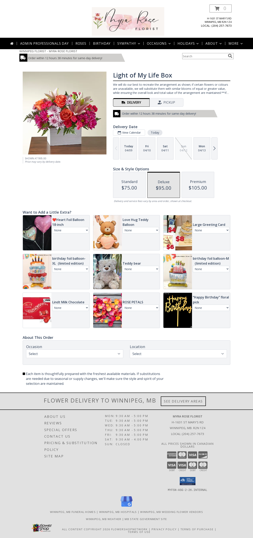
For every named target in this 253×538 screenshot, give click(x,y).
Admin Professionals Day (44, 43)
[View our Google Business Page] (126, 507)
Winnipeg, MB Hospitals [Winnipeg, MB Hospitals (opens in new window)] (118, 512)
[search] (230, 56)
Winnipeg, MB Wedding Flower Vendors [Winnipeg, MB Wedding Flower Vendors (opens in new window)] (171, 512)
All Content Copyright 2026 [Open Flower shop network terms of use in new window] (86, 529)
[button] (221, 8)
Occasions (159, 43)
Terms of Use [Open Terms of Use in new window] (139, 532)
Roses (80, 43)
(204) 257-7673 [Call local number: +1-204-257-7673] (221, 26)
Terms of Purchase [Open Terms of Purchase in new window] (197, 529)
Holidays (189, 43)
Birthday (102, 43)
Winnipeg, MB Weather (103, 519)
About (214, 43)
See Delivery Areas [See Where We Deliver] (183, 401)
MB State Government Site (146, 519)
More (236, 43)
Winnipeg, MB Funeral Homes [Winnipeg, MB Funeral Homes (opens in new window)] (73, 512)
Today (155, 132)
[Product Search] (204, 56)
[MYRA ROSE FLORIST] (128, 21)
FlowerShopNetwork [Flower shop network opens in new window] (129, 529)
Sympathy (129, 43)
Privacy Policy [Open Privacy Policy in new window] (164, 529)
